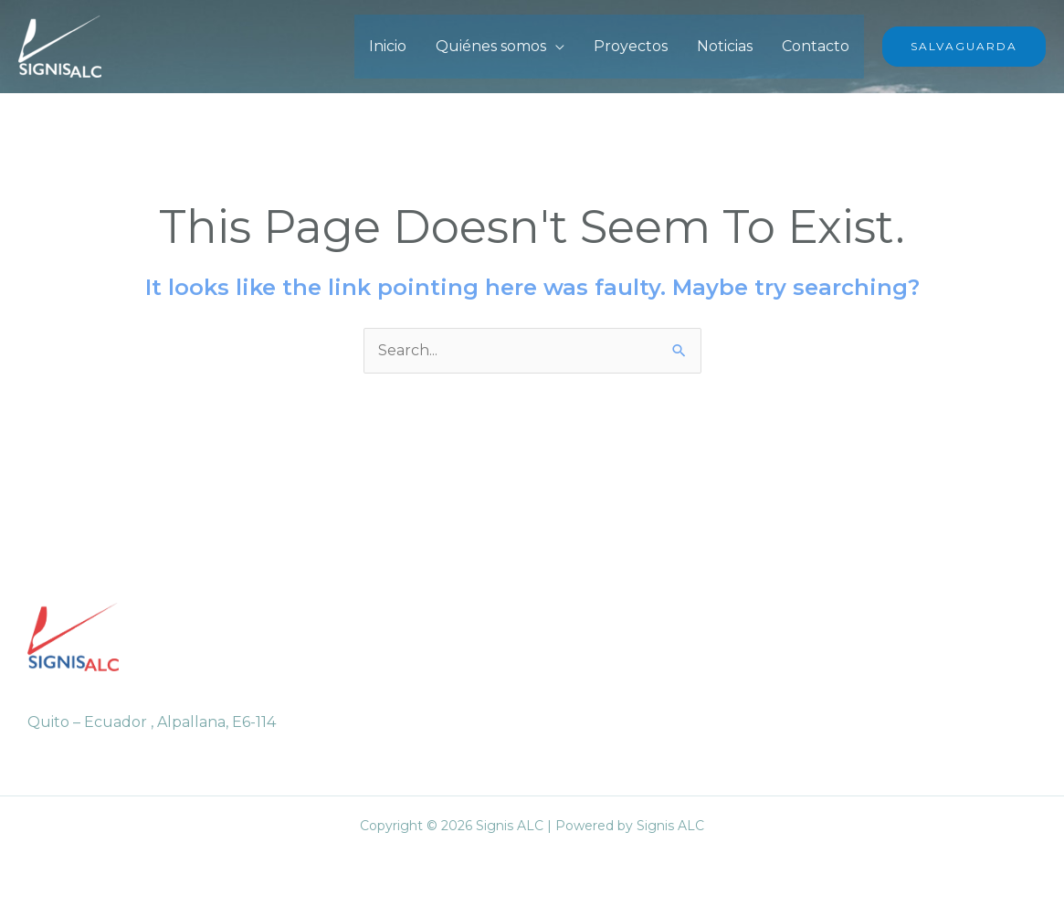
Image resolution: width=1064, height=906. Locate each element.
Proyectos (631, 46)
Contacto (815, 46)
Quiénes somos (491, 46)
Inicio (387, 46)
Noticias (725, 46)
